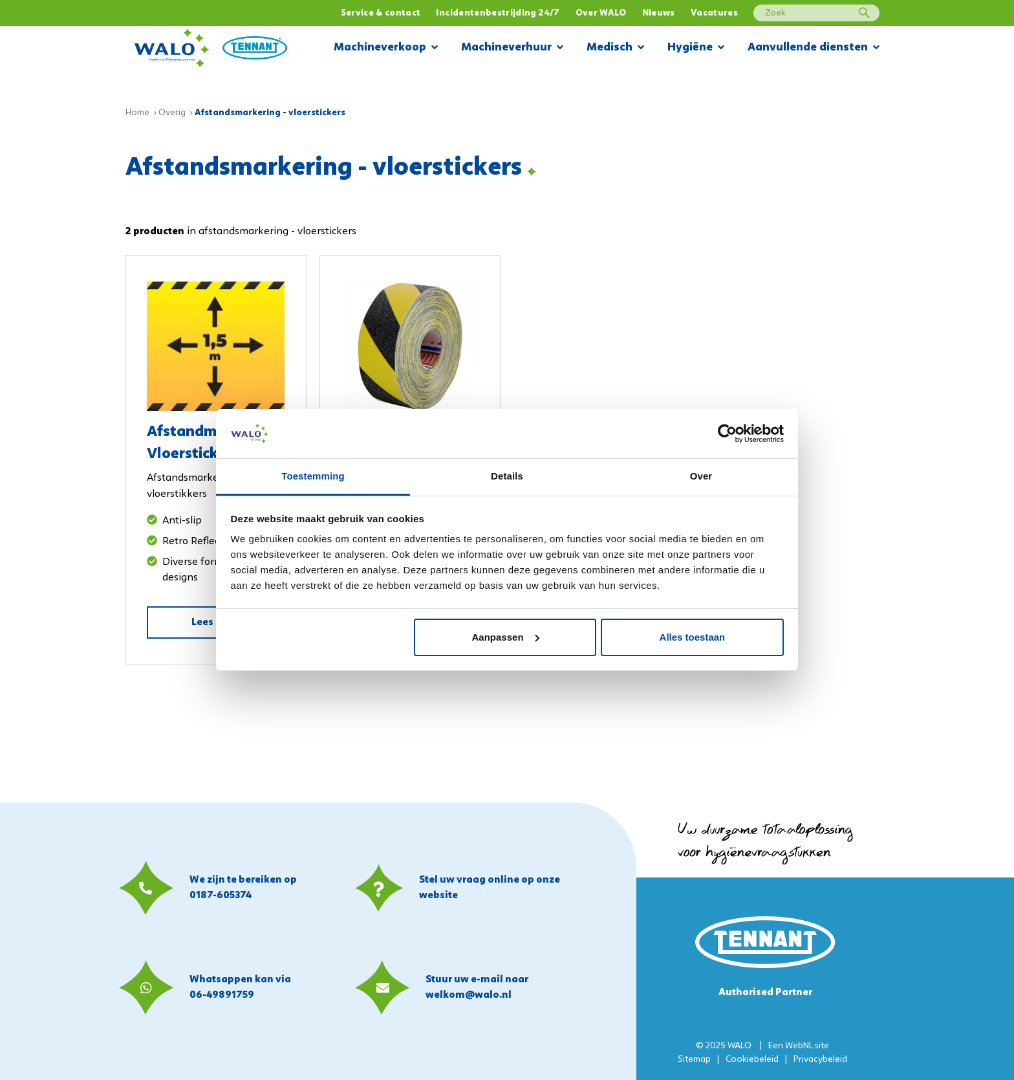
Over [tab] (701, 475)
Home (137, 113)
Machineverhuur (512, 48)
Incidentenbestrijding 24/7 (497, 13)
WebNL (799, 1046)
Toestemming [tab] (313, 475)
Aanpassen (505, 637)
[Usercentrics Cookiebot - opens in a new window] (727, 433)
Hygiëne (695, 48)
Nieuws (658, 13)
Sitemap (694, 1059)
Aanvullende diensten (813, 48)
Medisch (615, 48)
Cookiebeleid (752, 1059)
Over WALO (601, 13)
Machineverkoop (386, 48)
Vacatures (714, 13)
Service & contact (381, 13)
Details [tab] (507, 475)
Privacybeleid (820, 1059)
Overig (172, 113)
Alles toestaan (693, 637)
